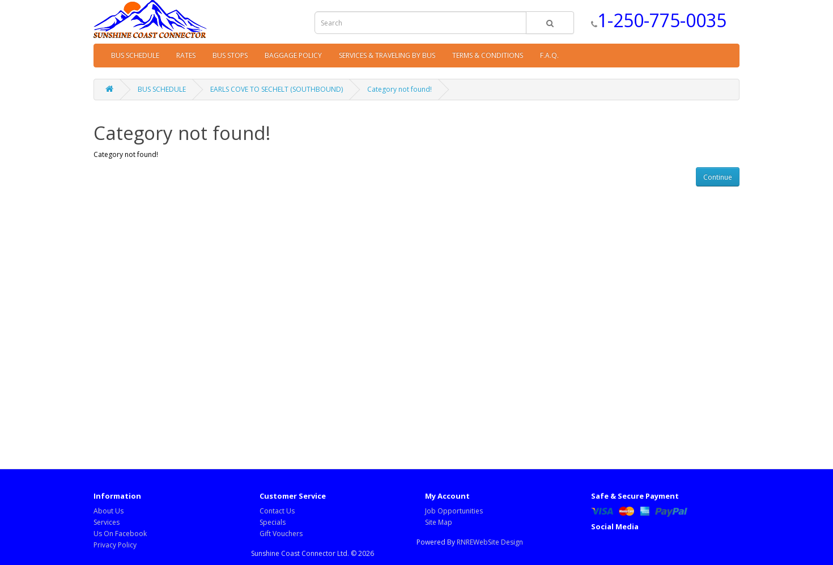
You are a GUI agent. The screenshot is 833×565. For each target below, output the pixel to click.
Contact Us (277, 511)
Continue (717, 177)
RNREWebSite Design (490, 542)
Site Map (438, 522)
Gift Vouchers (281, 533)
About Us (109, 511)
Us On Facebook (120, 533)
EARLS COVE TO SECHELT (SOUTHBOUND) (276, 89)
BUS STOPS (230, 55)
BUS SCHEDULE (135, 55)
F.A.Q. (549, 55)
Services (107, 522)
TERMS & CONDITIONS (487, 55)
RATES (186, 55)
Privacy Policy (115, 545)
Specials (273, 522)
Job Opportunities (454, 511)
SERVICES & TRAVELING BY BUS (387, 55)
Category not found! (399, 89)
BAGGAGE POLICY (293, 55)
